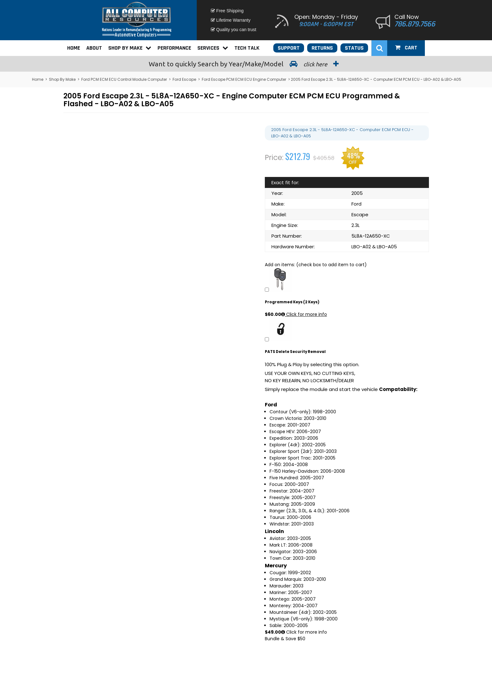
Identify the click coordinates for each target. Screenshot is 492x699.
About (94, 48)
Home (73, 48)
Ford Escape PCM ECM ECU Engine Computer (244, 79)
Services (212, 48)
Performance (174, 48)
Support (289, 48)
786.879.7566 (414, 24)
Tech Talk (246, 48)
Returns (322, 48)
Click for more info (304, 314)
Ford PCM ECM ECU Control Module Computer (124, 79)
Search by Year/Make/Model (246, 64)
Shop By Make (129, 48)
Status (354, 48)
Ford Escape (184, 79)
